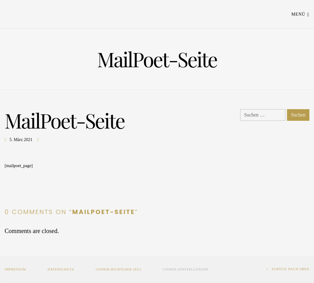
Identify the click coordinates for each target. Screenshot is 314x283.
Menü (300, 14)
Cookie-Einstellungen (186, 269)
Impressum (15, 269)
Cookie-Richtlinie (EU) (118, 269)
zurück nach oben (288, 269)
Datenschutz (61, 269)
